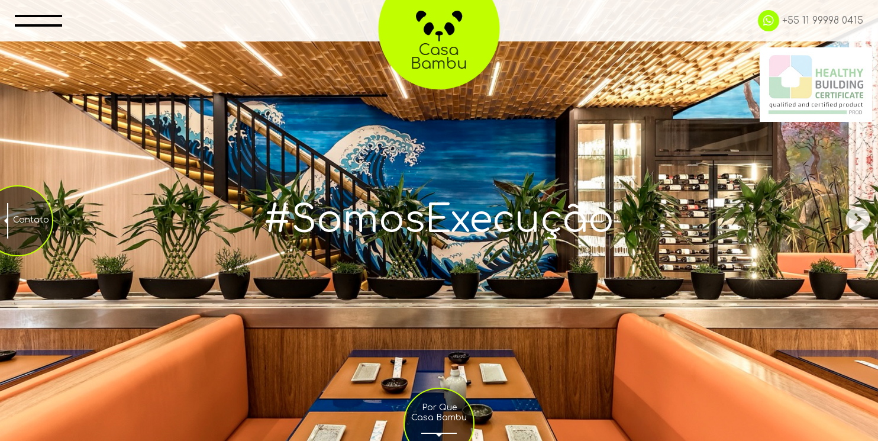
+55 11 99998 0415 (810, 20)
